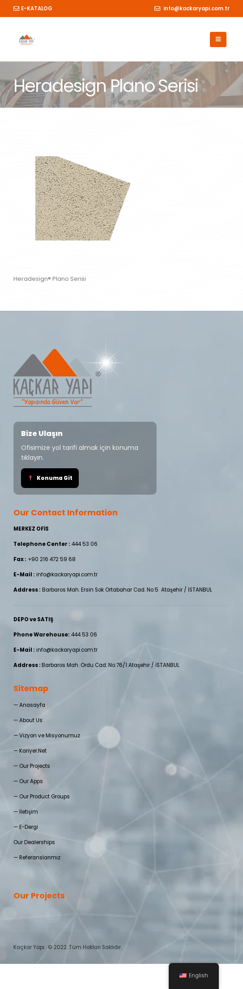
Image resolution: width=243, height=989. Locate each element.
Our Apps (31, 781)
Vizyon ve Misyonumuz (49, 735)
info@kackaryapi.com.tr (192, 8)
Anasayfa (32, 705)
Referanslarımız (39, 857)
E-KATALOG (32, 8)
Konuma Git (50, 478)
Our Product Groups (44, 796)
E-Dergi (28, 827)
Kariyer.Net (33, 750)
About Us (31, 720)
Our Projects (34, 766)
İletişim (28, 811)
